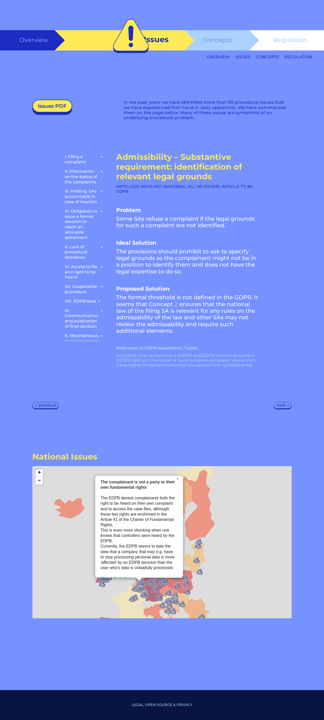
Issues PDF (52, 106)
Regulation (290, 40)
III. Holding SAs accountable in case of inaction (81, 196)
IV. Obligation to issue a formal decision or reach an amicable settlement (81, 224)
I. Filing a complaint (75, 159)
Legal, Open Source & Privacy (162, 705)
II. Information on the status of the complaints (81, 176)
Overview (33, 40)
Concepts (217, 40)
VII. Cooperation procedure (81, 289)
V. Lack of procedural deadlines (76, 252)
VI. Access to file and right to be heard (81, 272)
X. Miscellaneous (81, 335)
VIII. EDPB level (80, 301)
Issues (242, 57)
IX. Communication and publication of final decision (81, 318)
